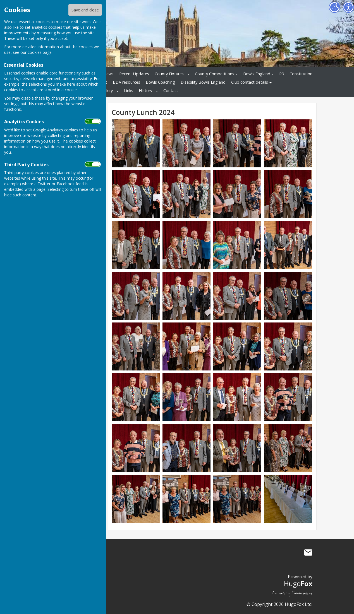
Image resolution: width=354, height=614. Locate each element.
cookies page (40, 52)
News (108, 73)
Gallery (107, 90)
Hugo (298, 583)
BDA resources (126, 82)
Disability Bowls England (203, 82)
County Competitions (214, 73)
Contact (170, 90)
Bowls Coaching (160, 82)
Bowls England (256, 73)
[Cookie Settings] (334, 7)
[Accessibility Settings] (348, 7)
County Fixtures (169, 73)
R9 (281, 73)
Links (128, 90)
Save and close (85, 10)
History (145, 90)
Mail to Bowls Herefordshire (308, 552)
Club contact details (249, 82)
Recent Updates (134, 73)
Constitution (301, 73)
